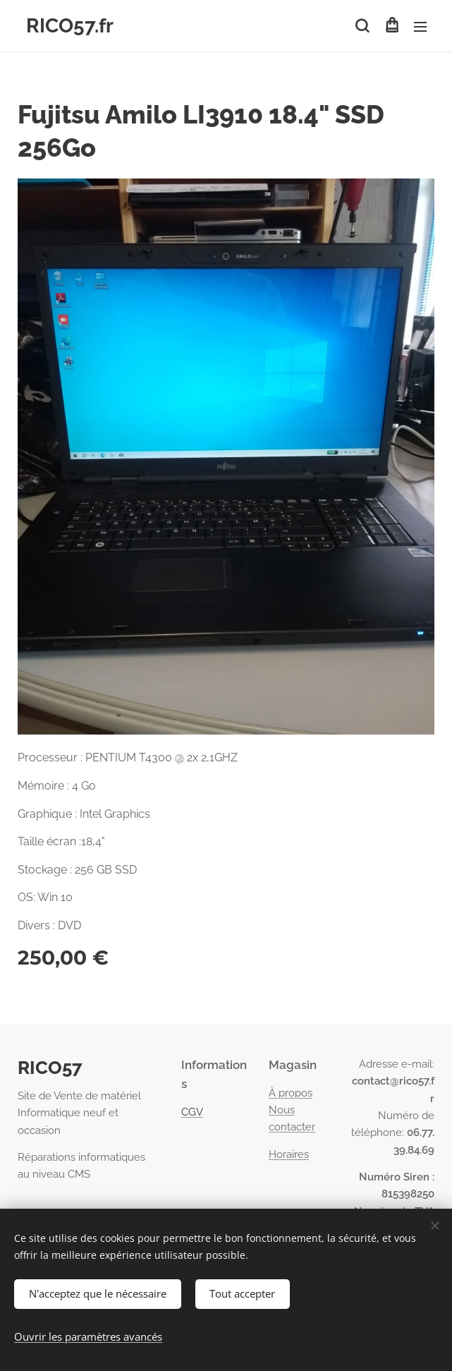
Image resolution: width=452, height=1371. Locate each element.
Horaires (289, 1154)
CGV (192, 1112)
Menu (420, 27)
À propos (290, 1093)
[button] (362, 26)
